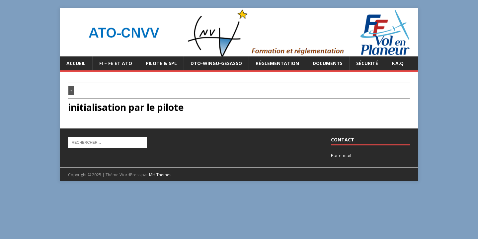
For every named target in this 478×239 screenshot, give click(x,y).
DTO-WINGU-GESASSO (216, 63)
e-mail (345, 155)
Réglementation (277, 63)
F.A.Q (398, 63)
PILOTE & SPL (161, 63)
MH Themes (160, 175)
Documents (328, 63)
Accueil (76, 63)
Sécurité (367, 63)
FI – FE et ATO (115, 63)
